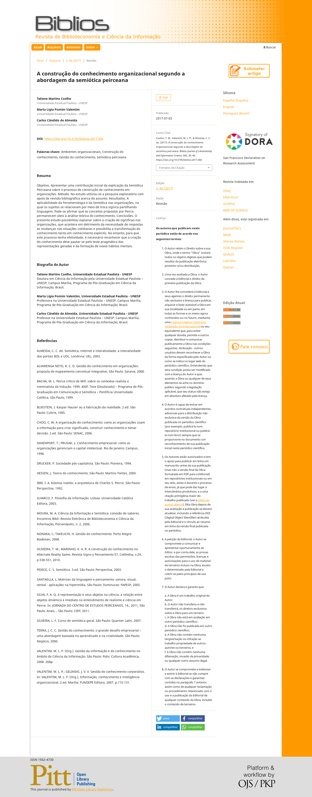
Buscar (270, 47)
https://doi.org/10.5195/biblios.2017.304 (73, 139)
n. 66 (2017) (73, 60)
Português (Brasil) (236, 113)
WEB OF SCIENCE (235, 210)
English (228, 107)
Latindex (229, 261)
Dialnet (228, 267)
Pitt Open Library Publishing (92, 789)
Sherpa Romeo (233, 241)
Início (40, 60)
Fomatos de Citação (172, 168)
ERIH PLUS (230, 197)
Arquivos (54, 47)
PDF (165, 98)
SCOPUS (229, 204)
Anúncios (73, 47)
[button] (168, 718)
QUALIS (228, 254)
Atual (38, 47)
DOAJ (227, 191)
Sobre (91, 47)
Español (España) (235, 100)
